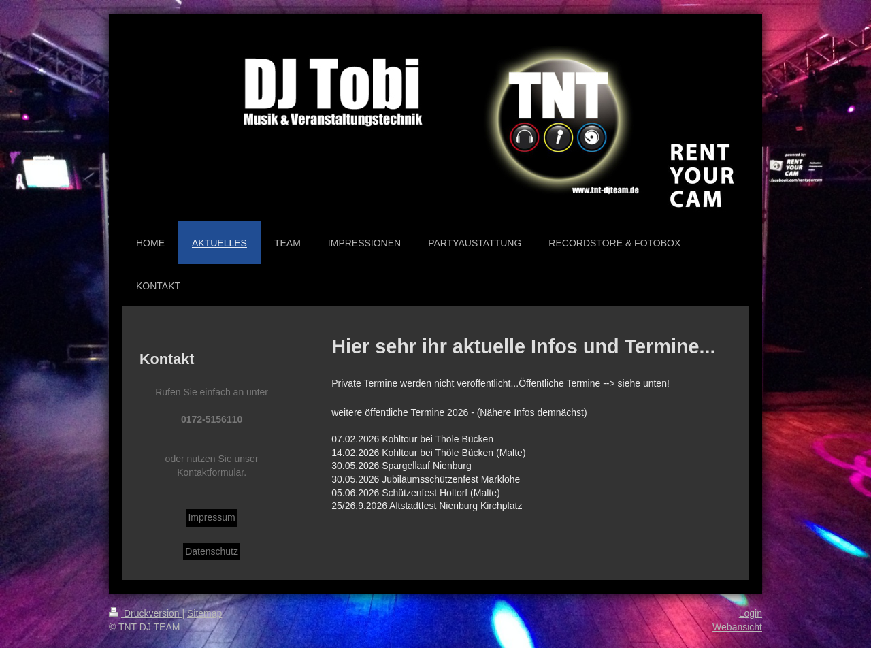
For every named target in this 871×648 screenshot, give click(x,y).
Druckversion (145, 613)
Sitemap (204, 613)
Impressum (211, 517)
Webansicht (737, 626)
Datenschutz (211, 551)
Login (750, 613)
